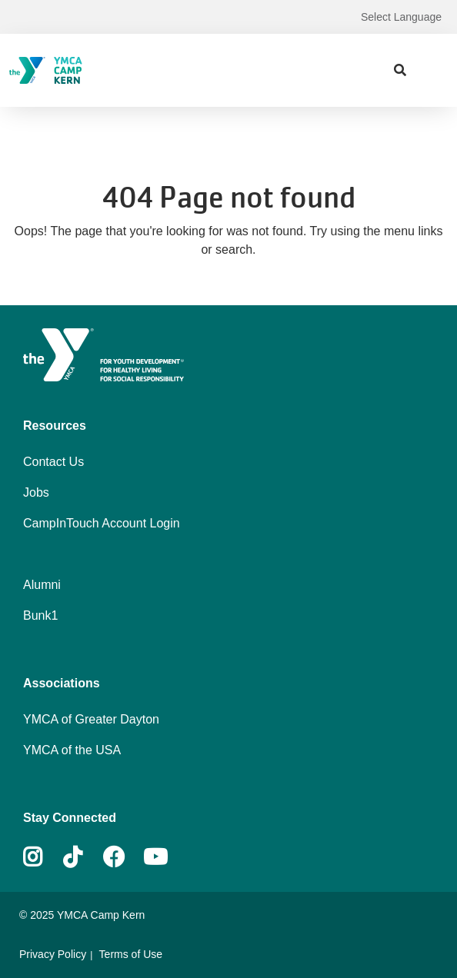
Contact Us (53, 461)
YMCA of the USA (72, 750)
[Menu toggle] (433, 69)
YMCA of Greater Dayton (91, 719)
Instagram (43, 857)
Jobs (36, 492)
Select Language (401, 17)
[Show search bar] (400, 71)
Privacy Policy (52, 954)
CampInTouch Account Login (101, 523)
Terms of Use (130, 954)
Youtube (154, 857)
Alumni (42, 584)
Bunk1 (40, 615)
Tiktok (83, 857)
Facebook (114, 857)
